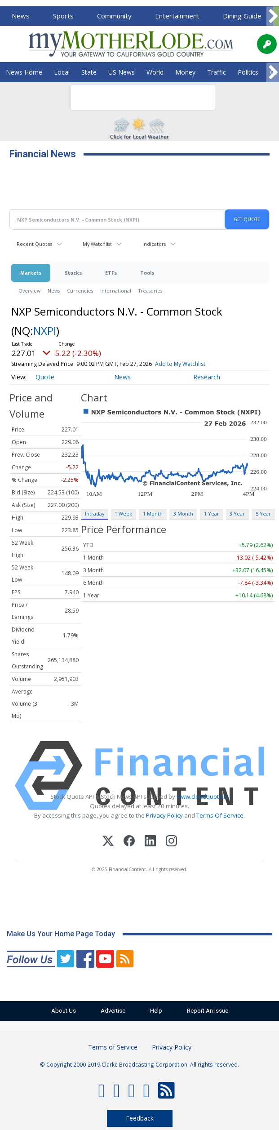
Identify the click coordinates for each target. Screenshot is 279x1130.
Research (206, 377)
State (89, 72)
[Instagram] (171, 842)
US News (121, 72)
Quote (44, 377)
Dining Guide (242, 15)
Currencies (80, 290)
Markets (30, 272)
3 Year (237, 513)
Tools (147, 272)
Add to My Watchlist (180, 364)
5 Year (263, 513)
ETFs (111, 272)
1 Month (153, 513)
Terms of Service (112, 1047)
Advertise (113, 1010)
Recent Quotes (34, 243)
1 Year (211, 513)
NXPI (44, 330)
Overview (29, 290)
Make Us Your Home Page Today (61, 934)
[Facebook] (129, 842)
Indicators (154, 243)
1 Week (123, 513)
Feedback (140, 1118)
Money (185, 72)
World (155, 72)
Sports (63, 15)
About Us (63, 1010)
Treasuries (150, 290)
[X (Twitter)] (108, 842)
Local (62, 72)
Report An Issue (207, 1010)
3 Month (183, 513)
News (21, 15)
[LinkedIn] (150, 842)
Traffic (216, 72)
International (115, 290)
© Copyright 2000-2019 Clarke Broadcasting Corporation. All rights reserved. (139, 1064)
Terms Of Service (220, 815)
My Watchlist (97, 243)
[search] (131, 97)
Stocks (73, 272)
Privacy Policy (164, 815)
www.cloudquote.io (203, 796)
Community (114, 15)
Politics (248, 72)
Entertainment (177, 15)
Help (156, 1010)
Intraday (94, 513)
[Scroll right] (272, 16)
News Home (24, 72)
